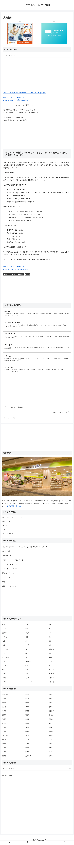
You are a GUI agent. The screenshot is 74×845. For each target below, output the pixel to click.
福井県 (4, 719)
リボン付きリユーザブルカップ (12, 560)
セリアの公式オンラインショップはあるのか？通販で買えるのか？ (25, 547)
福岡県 (27, 748)
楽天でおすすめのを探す (14, 97)
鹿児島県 (28, 756)
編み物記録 (6, 551)
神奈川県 (51, 711)
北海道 (27, 694)
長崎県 (4, 752)
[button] (68, 55)
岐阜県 (4, 723)
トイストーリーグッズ (9, 569)
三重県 (4, 727)
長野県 (51, 719)
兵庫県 (27, 731)
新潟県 (4, 715)
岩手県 (4, 698)
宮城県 (27, 698)
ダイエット (21, 274)
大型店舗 (5, 694)
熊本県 (27, 752)
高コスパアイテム (8, 573)
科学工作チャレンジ (9, 586)
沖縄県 (51, 756)
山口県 (51, 739)
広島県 (27, 739)
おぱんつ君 (6, 577)
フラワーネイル (7, 555)
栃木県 (4, 707)
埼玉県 (51, 707)
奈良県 (51, 731)
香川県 (27, 743)
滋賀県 (27, 727)
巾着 (3, 582)
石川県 (51, 715)
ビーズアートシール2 (9, 564)
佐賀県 (51, 748)
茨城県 (51, 703)
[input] (37, 55)
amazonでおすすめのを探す (15, 100)
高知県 (4, 748)
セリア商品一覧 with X (14, 506)
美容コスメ (7, 274)
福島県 (27, 703)
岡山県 (4, 739)
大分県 (51, 752)
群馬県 (27, 707)
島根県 (51, 735)
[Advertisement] (37, 75)
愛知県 (51, 723)
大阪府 (4, 731)
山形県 (4, 703)
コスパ (14, 274)
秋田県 (51, 698)
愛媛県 (51, 743)
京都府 (51, 727)
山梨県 (27, 719)
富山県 (27, 715)
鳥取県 (27, 735)
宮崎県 (4, 756)
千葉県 (4, 711)
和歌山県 (5, 735)
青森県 (51, 694)
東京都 (27, 711)
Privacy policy (7, 776)
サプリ (27, 274)
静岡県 (27, 723)
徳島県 (4, 743)
